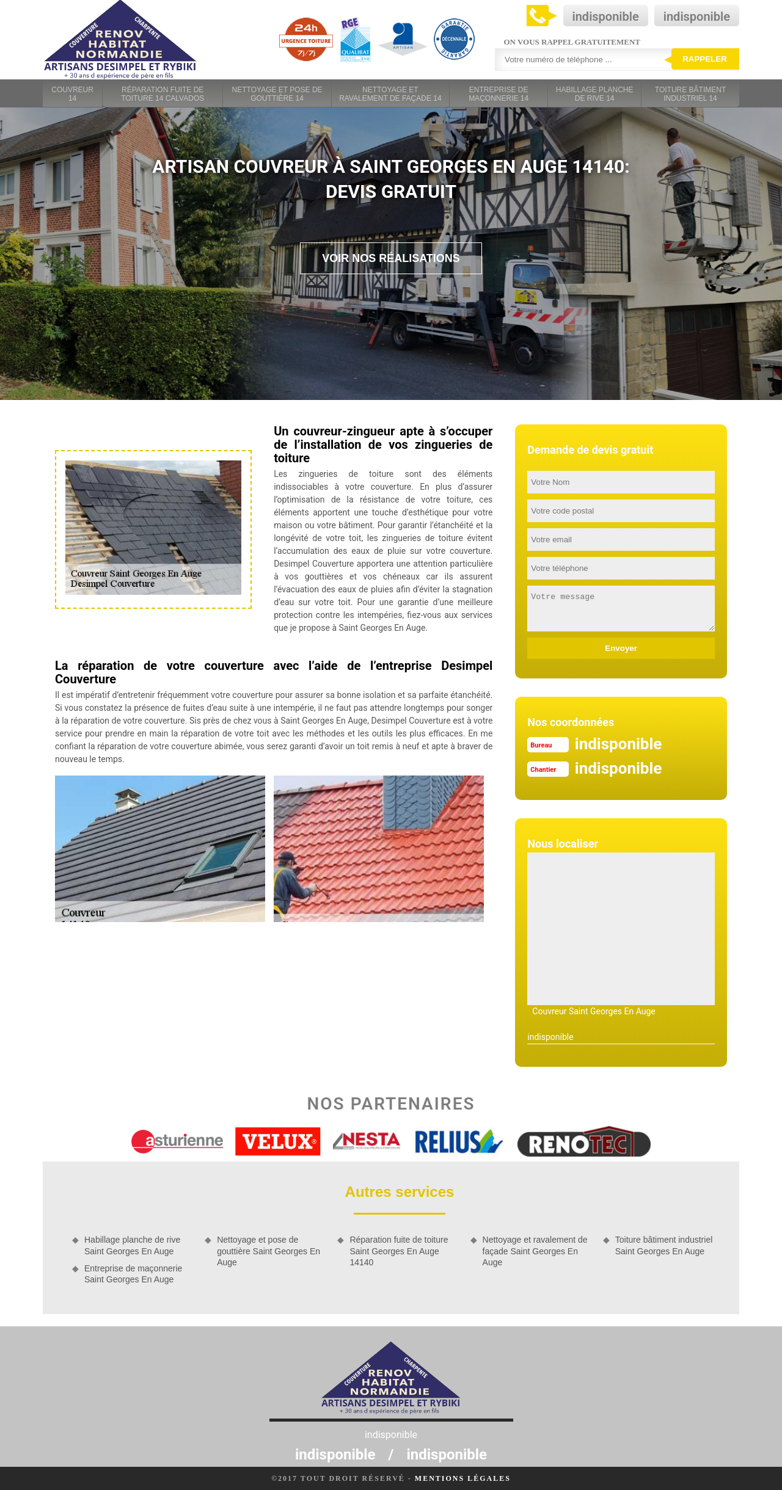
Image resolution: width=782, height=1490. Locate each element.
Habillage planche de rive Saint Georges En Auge (132, 1245)
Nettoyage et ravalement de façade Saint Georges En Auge (535, 1250)
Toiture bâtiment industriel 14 (690, 94)
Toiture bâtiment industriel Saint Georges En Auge (664, 1245)
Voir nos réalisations (391, 258)
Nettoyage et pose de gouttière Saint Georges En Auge (268, 1250)
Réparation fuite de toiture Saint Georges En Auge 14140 (398, 1250)
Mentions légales (463, 1478)
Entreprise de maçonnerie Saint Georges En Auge (133, 1273)
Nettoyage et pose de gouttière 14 (277, 94)
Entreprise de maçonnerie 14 (498, 94)
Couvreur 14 (72, 94)
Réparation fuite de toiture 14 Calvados (162, 94)
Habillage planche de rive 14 (595, 94)
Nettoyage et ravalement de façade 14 (390, 94)
